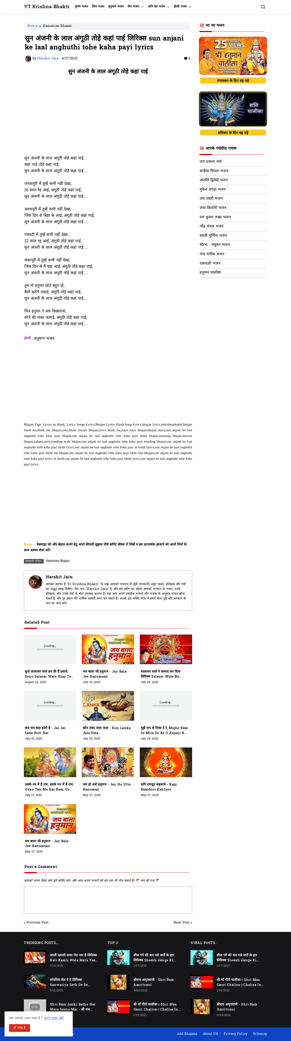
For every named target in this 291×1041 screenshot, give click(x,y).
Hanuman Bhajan (57, 26)
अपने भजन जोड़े (53, 1018)
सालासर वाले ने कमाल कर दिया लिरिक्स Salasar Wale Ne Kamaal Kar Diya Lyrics (161, 674)
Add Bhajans (187, 1034)
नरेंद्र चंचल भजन (211, 226)
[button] (263, 7)
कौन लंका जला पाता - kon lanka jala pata (107, 731)
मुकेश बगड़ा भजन (213, 189)
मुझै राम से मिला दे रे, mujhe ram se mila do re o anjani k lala (164, 731)
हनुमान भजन (116, 6)
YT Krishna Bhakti (47, 6)
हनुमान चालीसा (210, 273)
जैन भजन (133, 6)
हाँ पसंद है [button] (19, 1028)
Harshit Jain (59, 577)
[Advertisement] (108, 117)
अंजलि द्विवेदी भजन (214, 180)
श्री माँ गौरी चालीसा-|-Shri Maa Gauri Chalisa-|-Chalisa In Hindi (155, 1007)
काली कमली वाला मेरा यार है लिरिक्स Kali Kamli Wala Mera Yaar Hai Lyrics (73, 958)
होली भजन (180, 6)
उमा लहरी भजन (211, 199)
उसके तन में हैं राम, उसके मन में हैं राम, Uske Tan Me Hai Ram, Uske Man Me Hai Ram (49, 787)
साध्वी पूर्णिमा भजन (213, 236)
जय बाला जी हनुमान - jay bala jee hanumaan (104, 674)
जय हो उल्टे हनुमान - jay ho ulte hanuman (106, 787)
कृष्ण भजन (81, 6)
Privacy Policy (235, 1034)
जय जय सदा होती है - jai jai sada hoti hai (45, 731)
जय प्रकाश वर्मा (211, 162)
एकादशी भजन (210, 263)
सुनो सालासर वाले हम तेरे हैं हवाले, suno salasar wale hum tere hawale (49, 674)
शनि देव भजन (156, 6)
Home (33, 26)
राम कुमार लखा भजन (215, 217)
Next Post (181, 923)
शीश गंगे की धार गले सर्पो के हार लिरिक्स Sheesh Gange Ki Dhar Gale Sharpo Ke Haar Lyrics (155, 958)
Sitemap (260, 1034)
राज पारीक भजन (212, 254)
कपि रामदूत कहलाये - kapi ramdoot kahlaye (159, 787)
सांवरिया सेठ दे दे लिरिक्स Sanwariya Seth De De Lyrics (69, 983)
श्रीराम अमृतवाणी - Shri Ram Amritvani (153, 982)
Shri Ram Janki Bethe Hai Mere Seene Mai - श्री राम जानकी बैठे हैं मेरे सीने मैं (72, 1007)
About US (210, 1034)
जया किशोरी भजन (213, 208)
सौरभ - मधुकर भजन (215, 245)
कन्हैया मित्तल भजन (214, 171)
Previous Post (37, 923)
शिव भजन (98, 6)
